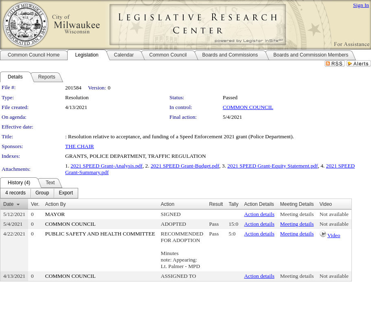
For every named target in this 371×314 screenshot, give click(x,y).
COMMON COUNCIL (248, 107)
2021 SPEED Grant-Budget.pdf (185, 166)
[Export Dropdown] (66, 193)
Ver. (35, 204)
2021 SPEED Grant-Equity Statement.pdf (272, 166)
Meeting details (297, 214)
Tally (233, 204)
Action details (259, 214)
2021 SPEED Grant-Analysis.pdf (106, 166)
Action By (55, 204)
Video (333, 235)
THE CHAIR (79, 146)
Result (216, 204)
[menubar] (39, 193)
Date (8, 204)
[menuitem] (15, 193)
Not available (334, 214)
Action (167, 204)
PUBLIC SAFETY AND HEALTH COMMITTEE (100, 234)
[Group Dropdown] (42, 193)
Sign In (361, 5)
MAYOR (55, 214)
